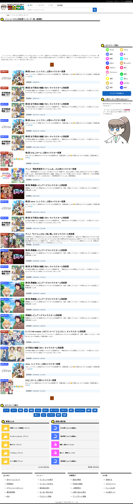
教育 (58, 415)
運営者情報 (11, 492)
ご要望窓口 (77, 488)
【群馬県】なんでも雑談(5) (68, 461)
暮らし (37, 415)
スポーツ (63, 410)
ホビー (45, 410)
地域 (64, 415)
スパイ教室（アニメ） (17, 461)
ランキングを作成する (117, 93)
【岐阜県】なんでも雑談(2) (68, 436)
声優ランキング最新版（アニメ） (20, 428)
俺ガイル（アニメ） (16, 444)
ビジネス (51, 415)
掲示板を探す (45, 488)
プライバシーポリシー (15, 488)
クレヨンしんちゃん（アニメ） (19, 436)
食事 (95, 410)
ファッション (80, 410)
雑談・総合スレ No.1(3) (67, 444)
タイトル (41, 5)
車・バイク (54, 410)
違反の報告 (77, 480)
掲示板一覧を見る (93, 467)
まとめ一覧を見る (43, 467)
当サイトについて (13, 480)
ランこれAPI (110, 488)
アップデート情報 (79, 496)
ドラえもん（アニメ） (17, 453)
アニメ (14, 410)
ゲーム (6, 410)
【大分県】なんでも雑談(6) (68, 428)
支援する (109, 480)
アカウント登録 (45, 496)
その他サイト (111, 492)
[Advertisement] (50, 38)
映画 (31, 410)
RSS (8, 496)
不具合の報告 (78, 484)
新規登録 (127, 110)
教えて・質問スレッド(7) (67, 453)
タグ (51, 5)
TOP (8, 15)
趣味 (88, 410)
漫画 (20, 410)
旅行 (71, 410)
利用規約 (10, 484)
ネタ (43, 415)
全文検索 (60, 5)
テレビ (38, 410)
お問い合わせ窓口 (79, 492)
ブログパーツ (111, 484)
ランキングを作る (46, 484)
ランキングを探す (46, 480)
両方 (31, 5)
